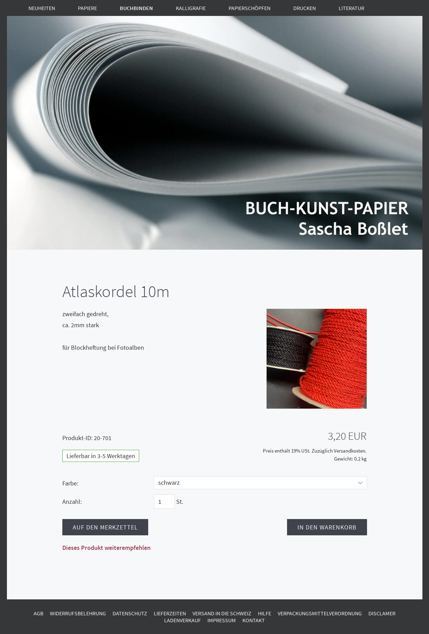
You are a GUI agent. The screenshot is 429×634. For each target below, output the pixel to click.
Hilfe (264, 613)
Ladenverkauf (182, 620)
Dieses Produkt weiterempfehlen (106, 548)
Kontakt (253, 620)
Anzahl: (72, 502)
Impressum (221, 620)
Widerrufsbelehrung (78, 613)
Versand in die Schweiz (222, 613)
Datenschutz (130, 613)
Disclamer (381, 613)
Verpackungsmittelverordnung (320, 613)
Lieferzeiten (170, 613)
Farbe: (70, 483)
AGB (38, 613)
